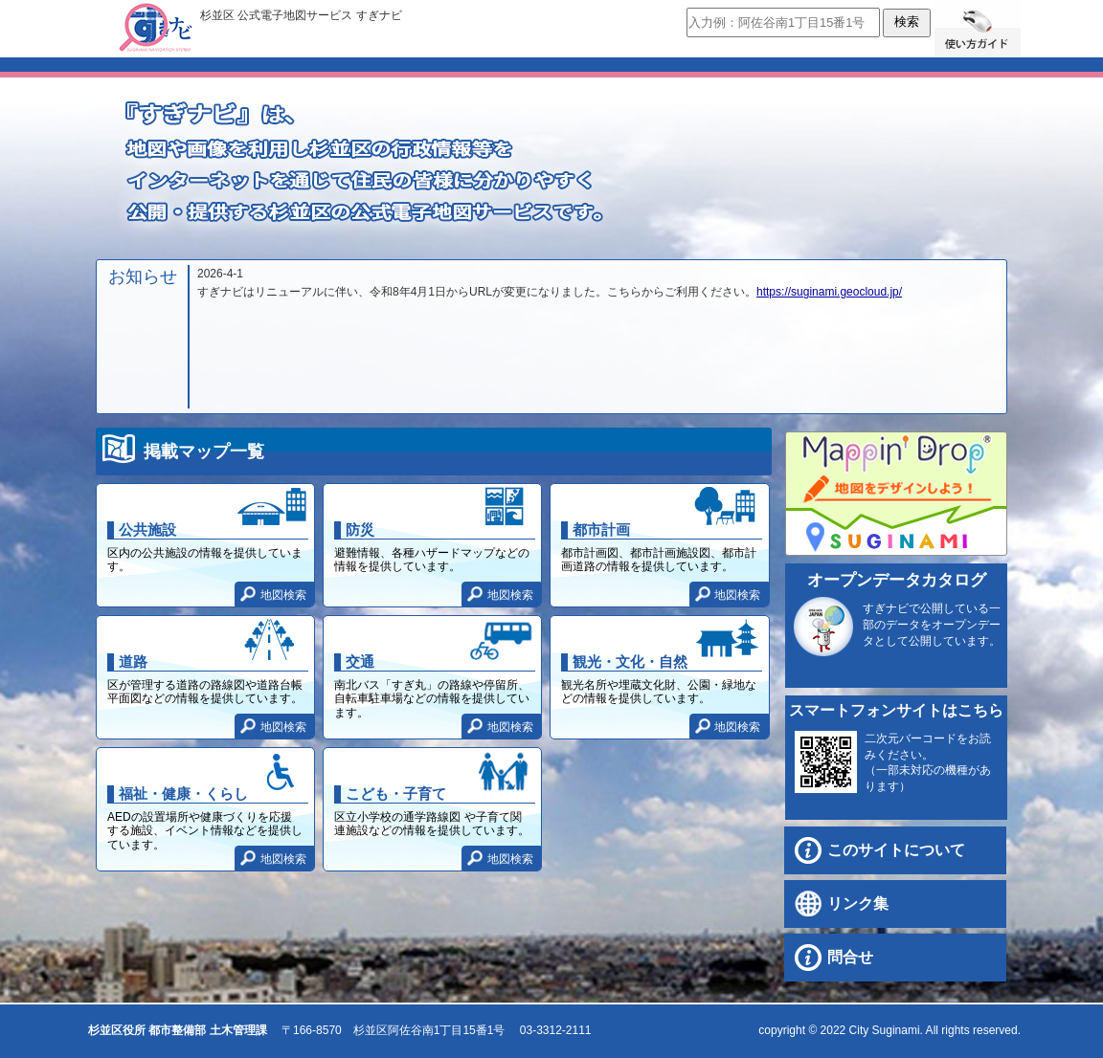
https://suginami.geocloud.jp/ (829, 291)
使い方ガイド (977, 28)
